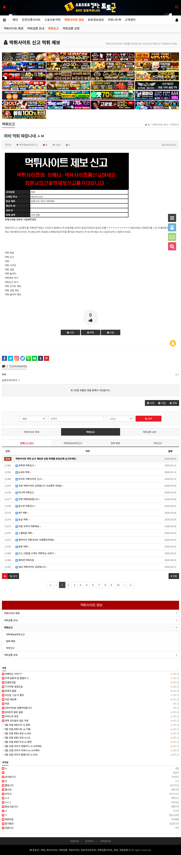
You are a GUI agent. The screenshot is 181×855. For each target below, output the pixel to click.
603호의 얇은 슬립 (90, 712)
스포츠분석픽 (52, 20)
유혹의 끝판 (90, 691)
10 (118, 584)
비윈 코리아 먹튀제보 (28, 526)
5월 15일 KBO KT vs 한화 (90, 725)
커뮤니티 (114, 20)
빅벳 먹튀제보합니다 (28, 499)
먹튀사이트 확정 (13, 28)
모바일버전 (105, 841)
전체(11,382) (27, 443)
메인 (15, 20)
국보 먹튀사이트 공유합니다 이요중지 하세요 (39, 485)
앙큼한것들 (90, 682)
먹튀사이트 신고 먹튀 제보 (32, 42)
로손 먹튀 (22, 519)
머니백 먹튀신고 (25, 492)
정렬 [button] (174, 576)
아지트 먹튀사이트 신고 (29, 478)
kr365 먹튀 (23, 472)
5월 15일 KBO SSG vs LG (90, 737)
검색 (148, 418)
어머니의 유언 (90, 716)
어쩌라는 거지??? (90, 674)
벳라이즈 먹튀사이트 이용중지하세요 (35, 539)
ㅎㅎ (90, 798)
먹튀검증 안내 (35, 28)
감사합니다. (90, 777)
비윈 (90, 703)
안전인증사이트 (31, 20)
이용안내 (74, 841)
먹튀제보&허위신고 (73, 443)
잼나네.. (90, 789)
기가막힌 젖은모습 (90, 686)
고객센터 (130, 20)
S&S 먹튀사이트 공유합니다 (31, 566)
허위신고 (157, 443)
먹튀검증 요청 (71, 28)
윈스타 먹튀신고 (26, 505)
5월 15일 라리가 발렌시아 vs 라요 (90, 754)
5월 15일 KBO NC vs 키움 (90, 729)
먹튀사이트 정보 (74, 20)
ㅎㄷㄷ (90, 802)
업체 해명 (115, 443)
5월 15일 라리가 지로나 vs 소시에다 (90, 750)
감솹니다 (90, 828)
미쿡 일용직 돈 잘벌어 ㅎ (90, 678)
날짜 (170, 451)
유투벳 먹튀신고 (26, 465)
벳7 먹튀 (22, 512)
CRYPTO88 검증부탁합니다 (90, 708)
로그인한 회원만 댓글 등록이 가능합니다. (90, 390)
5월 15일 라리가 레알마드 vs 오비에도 (90, 746)
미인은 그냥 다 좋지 (90, 695)
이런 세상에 (90, 699)
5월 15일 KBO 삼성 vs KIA (90, 733)
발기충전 (90, 823)
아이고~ (90, 794)
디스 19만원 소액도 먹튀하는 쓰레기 (35, 553)
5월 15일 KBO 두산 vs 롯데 (90, 742)
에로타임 (90, 819)
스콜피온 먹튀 (25, 533)
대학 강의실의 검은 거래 (90, 720)
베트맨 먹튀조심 (25, 560)
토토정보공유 (96, 20)
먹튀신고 (53, 28)
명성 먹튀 (22, 546)
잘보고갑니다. (90, 806)
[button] (150, 403)
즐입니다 (90, 785)
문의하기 (89, 841)
